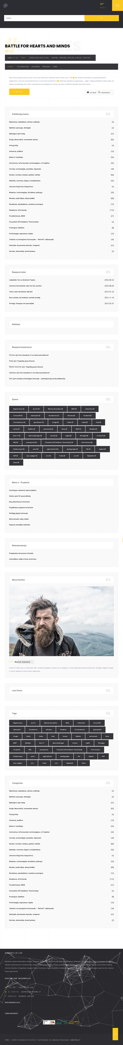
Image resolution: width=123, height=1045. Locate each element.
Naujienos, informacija (18, 210)
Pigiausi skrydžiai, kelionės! (19, 524)
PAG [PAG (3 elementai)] (15, 442)
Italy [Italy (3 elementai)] (98, 422)
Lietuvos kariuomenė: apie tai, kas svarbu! (25, 285)
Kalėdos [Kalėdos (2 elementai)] (31, 429)
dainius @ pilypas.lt (31, 992)
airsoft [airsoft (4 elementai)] (36, 409)
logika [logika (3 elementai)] (68, 436)
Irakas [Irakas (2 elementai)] (70, 422)
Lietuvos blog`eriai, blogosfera (21, 186)
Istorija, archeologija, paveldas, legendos (25, 169)
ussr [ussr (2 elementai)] (76, 456)
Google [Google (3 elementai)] (55, 422)
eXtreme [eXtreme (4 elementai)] (71, 416)
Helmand (36, 67)
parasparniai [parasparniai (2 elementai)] (31, 442)
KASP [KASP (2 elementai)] (78, 429)
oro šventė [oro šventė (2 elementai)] (101, 436)
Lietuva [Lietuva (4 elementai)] (53, 436)
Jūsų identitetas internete (19, 501)
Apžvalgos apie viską (39, 58)
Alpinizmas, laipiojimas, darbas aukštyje (24, 122)
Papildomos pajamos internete (21, 507)
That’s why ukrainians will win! (21, 291)
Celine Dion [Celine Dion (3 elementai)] (89, 409)
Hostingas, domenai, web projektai (22, 490)
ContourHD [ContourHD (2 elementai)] (17, 416)
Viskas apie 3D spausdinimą (19, 496)
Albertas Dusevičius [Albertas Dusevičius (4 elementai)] (55, 409)
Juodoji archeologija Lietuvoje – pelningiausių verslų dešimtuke (41, 378)
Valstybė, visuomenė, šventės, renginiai (24, 245)
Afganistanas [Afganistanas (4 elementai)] (18, 409)
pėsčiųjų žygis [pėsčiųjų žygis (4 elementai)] (72, 449)
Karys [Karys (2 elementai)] (64, 429)
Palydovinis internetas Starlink (21, 553)
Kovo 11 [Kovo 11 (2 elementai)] (16, 436)
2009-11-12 (13, 58)
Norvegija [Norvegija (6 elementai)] (84, 436)
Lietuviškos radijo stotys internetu (22, 559)
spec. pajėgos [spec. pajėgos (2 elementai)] (31, 456)
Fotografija (13, 145)
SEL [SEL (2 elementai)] (88, 449)
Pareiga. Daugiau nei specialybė (21, 303)
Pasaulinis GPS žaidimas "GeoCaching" (24, 221)
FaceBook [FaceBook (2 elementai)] (88, 416)
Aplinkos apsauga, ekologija (20, 127)
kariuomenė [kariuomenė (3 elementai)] (48, 429)
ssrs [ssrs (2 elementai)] (48, 456)
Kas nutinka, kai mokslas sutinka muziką (24, 297)
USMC (55, 67)
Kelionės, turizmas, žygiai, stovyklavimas (24, 180)
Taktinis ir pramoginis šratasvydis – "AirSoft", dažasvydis (31, 239)
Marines (46, 67)
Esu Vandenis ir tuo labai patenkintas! (34, 355)
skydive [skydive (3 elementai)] (102, 449)
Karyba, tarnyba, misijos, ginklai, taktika (71, 58)
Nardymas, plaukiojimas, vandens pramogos (26, 204)
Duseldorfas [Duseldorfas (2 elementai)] (54, 416)
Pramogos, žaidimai (16, 227)
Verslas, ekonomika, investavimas (22, 251)
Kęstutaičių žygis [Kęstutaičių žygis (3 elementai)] (35, 436)
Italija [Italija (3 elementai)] (85, 422)
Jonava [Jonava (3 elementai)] (16, 429)
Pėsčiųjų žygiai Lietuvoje (18, 513)
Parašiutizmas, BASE (17, 216)
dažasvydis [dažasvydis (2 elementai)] (35, 416)
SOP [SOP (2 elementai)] (15, 456)
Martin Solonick (22, 661)
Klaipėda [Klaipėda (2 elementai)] (93, 429)
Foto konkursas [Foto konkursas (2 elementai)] (19, 422)
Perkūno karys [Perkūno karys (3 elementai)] (18, 449)
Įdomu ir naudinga (16, 157)
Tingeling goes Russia (26, 361)
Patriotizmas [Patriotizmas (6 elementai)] (86, 442)
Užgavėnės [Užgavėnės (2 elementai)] (91, 456)
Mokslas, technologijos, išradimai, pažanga (25, 192)
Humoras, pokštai (16, 151)
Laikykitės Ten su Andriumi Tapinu (22, 280)
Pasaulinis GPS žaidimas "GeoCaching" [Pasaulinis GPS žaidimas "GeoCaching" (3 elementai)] (59, 442)
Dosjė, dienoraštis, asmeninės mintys (23, 139)
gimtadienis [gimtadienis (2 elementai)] (39, 422)
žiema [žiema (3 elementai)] (16, 462)
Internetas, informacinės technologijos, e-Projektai (29, 163)
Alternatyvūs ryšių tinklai (19, 519)
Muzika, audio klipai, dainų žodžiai (22, 198)
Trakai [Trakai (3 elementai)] (62, 456)
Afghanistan (23, 67)
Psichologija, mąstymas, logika (21, 233)
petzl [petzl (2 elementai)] (35, 449)
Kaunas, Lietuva (26, 996)
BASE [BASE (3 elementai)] (74, 409)
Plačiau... (19, 92)
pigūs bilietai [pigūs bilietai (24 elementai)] (52, 449)
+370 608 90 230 (26, 987)
